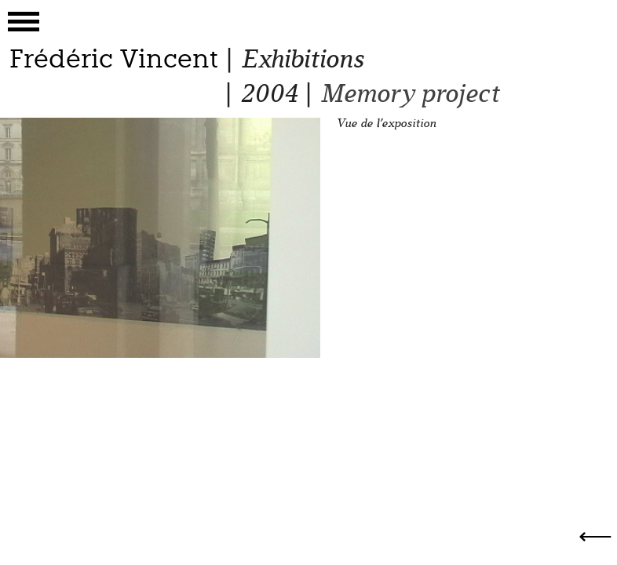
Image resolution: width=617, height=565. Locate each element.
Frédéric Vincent (113, 59)
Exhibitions (301, 59)
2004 (268, 93)
